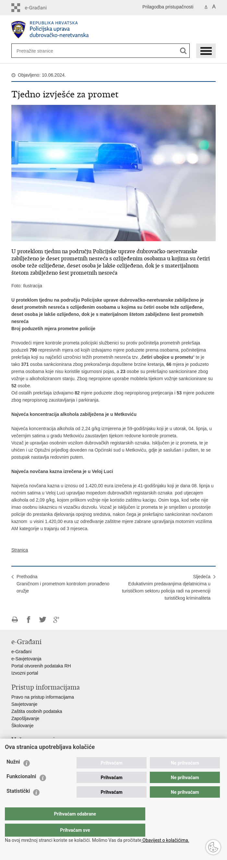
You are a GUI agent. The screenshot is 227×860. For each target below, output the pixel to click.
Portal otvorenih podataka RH (41, 665)
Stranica (19, 550)
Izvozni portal (24, 673)
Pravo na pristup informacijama (42, 697)
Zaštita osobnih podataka (36, 711)
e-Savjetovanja (26, 658)
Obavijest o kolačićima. (165, 840)
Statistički (18, 804)
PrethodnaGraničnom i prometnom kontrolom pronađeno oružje (63, 583)
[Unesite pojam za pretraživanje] (37, 50)
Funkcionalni (21, 789)
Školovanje (22, 725)
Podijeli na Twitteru (42, 619)
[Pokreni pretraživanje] (183, 50)
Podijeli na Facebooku (28, 619)
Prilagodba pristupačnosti (167, 6)
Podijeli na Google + (56, 619)
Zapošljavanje (25, 718)
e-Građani (21, 651)
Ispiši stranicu (14, 619)
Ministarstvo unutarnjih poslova (42, 749)
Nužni (13, 775)
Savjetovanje (24, 704)
